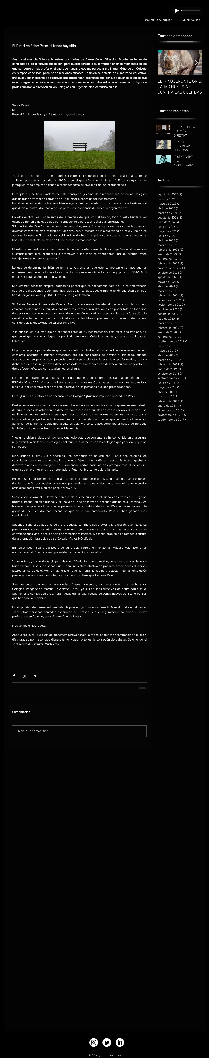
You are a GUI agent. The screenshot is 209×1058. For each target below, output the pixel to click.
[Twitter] (106, 1042)
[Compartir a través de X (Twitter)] (24, 676)
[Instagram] (93, 1042)
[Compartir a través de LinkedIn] (34, 676)
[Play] (177, 11)
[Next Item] (196, 63)
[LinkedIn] (120, 1042)
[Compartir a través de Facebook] (14, 676)
